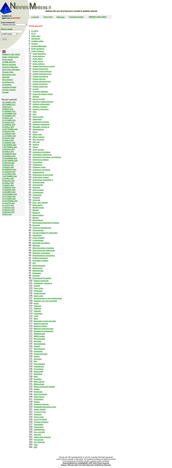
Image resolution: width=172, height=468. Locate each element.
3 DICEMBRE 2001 (8, 192)
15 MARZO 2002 (8, 185)
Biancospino (38, 205)
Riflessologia (39, 384)
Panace (37, 356)
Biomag (36, 218)
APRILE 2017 (7, 107)
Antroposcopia (38, 182)
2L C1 (33, 34)
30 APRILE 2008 (8, 127)
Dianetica (36, 245)
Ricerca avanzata (9, 65)
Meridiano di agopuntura (43, 331)
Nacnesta (37, 341)
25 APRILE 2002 (8, 178)
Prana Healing (39, 364)
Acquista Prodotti (9, 87)
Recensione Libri (9, 75)
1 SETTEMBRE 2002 (9, 176)
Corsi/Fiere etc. (8, 82)
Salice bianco (39, 397)
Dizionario (61, 17)
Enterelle (36, 276)
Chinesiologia (38, 230)
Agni (34, 114)
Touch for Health (40, 419)
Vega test (37, 435)
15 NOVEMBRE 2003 (9, 158)
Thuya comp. (39, 417)
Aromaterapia (38, 193)
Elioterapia (37, 273)
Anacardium (37, 162)
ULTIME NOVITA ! (9, 62)
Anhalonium (37, 165)
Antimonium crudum (41, 177)
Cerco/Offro (7, 85)
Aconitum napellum (40, 92)
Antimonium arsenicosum (43, 175)
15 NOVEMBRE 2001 (9, 194)
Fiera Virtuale (7, 80)
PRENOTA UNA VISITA (98, 17)
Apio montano (38, 190)
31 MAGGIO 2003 (8, 163)
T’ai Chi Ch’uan (40, 412)
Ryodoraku (38, 392)
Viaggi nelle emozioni (42, 437)
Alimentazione (38, 129)
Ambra (35, 147)
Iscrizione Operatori (10, 67)
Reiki (36, 377)
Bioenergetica (38, 215)
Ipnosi (36, 303)
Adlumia (36, 97)
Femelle (37, 286)
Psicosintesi (39, 369)
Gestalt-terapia (40, 293)
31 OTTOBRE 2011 (9, 120)
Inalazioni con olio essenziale (45, 301)
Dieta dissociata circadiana (43, 248)
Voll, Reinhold (39, 442)
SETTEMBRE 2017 (8, 104)
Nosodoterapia (40, 344)
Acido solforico (39, 64)
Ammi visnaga (38, 150)
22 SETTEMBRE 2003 (10, 160)
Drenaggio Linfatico (40, 261)
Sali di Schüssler (40, 394)
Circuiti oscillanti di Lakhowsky (45, 233)
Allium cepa (37, 134)
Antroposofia (38, 185)
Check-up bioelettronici (42, 228)
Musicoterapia (39, 339)
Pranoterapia (39, 367)
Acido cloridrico (37, 51)
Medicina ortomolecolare (43, 329)
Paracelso (38, 359)
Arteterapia (37, 195)
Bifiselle (36, 210)
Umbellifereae (39, 430)
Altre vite (36, 142)
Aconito (36, 89)
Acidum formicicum (40, 69)
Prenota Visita (7, 72)
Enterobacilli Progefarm (42, 278)
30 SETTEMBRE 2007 (10, 129)
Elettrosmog (37, 268)
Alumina (36, 145)
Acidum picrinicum (40, 84)
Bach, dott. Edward (40, 203)
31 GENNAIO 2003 (8, 172)
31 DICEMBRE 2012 (9, 113)
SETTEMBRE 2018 (8, 102)
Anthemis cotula (39, 167)
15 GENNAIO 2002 (8, 190)
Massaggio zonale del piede (45, 321)
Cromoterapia (38, 240)
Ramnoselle (38, 372)
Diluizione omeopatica (41, 253)
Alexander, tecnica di (41, 127)
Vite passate (39, 440)
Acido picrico (38, 61)
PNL (35, 361)
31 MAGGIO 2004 (8, 149)
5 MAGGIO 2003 (8, 165)
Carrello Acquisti (9, 90)
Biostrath (36, 225)
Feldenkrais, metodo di (43, 283)
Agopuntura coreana (41, 122)
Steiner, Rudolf (40, 409)
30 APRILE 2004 (8, 151)
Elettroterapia (38, 271)
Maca (36, 319)
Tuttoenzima (39, 427)
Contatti (5, 92)
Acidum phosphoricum (42, 82)
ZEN (35, 447)
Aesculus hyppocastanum (43, 102)
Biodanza (36, 213)
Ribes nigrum (39, 382)
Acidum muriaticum (40, 76)
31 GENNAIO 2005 (8, 134)
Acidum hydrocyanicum (42, 71)
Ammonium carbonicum (42, 155)
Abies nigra (35, 36)
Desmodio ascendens (41, 243)
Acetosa (34, 44)
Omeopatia (38, 351)
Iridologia (37, 306)
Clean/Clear (37, 235)
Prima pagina (7, 60)
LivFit (36, 316)
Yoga (36, 445)
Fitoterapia (38, 291)
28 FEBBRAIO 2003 (9, 169)
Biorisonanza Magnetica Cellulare (46, 223)
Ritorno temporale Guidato (44, 387)
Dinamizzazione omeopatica (44, 256)
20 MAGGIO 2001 (8, 210)
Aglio (35, 112)
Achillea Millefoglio (38, 46)
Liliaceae (37, 311)
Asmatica (36, 198)
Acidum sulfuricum (40, 87)
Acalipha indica (37, 41)
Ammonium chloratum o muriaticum (47, 157)
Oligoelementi (39, 349)
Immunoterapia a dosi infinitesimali (48, 298)
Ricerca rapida (6, 29)
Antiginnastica (38, 172)
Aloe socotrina (38, 140)
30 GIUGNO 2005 (8, 138)
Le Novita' (35, 17)
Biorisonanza (38, 220)
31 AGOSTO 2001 (8, 203)
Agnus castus (38, 117)
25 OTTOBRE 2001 (9, 196)
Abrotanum (35, 39)
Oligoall (37, 346)
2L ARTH (34, 31)
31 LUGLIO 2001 (8, 205)
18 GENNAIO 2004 (8, 156)
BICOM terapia (38, 208)
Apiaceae (36, 187)
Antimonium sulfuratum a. (43, 180)
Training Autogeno (41, 422)
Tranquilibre (38, 425)
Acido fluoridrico (39, 54)
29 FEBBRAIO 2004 (9, 154)
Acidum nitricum (39, 79)
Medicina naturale (41, 324)
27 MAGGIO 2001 (8, 207)
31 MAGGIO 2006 (8, 131)
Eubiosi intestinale (41, 281)
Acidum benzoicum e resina (44, 66)
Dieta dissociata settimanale (44, 251)
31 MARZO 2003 (8, 167)
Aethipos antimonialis (41, 104)
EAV (34, 263)
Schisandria (38, 399)
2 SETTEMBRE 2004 (9, 147)
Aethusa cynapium (40, 107)
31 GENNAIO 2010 (8, 125)
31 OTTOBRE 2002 (9, 174)
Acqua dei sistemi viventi (42, 94)
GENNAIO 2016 (7, 109)
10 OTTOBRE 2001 (9, 199)
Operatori (6, 77)
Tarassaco (38, 414)
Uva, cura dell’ (39, 432)
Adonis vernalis (39, 99)
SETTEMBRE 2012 (8, 116)
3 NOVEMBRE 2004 (9, 145)
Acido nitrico (38, 59)
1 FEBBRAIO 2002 (8, 187)
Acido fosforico (39, 56)
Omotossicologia (40, 354)
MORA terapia (39, 336)
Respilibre (38, 379)
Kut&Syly (37, 309)
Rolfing (37, 389)
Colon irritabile (38, 238)
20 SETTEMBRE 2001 (10, 201)
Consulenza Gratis (76, 17)
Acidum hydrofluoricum (42, 74)
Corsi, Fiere (48, 17)
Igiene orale (38, 296)
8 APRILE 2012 (7, 118)
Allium (35, 132)
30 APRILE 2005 (8, 140)
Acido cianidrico (37, 49)
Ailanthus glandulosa (41, 124)
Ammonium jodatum (41, 160)
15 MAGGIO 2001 (8, 212)
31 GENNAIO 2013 (8, 111)
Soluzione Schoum (41, 404)
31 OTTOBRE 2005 (9, 136)
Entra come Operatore (11, 70)
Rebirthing (38, 374)
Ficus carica (38, 288)
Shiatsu (37, 402)
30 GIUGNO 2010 (8, 122)
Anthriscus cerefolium (41, 170)
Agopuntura (37, 119)
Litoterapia (38, 314)
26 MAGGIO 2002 (8, 181)
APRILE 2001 (7, 214)
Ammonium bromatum (41, 152)
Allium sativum (38, 137)
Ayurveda (36, 200)
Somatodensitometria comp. (45, 407)
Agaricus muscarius (41, 109)
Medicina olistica (40, 326)
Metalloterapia (39, 334)
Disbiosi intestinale (40, 258)
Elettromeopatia (39, 266)
